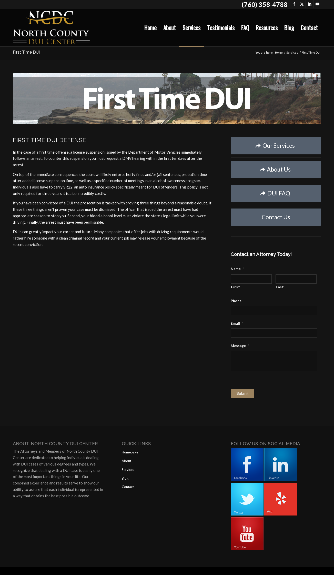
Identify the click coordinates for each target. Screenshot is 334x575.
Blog (125, 478)
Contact (128, 487)
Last (280, 287)
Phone (236, 301)
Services (128, 470)
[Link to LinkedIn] (309, 4)
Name (237, 268)
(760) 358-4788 (265, 4)
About (126, 461)
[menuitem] (150, 27)
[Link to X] (302, 4)
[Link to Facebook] (294, 4)
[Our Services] (276, 145)
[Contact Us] (276, 217)
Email (237, 323)
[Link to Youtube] (317, 4)
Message (240, 345)
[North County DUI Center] (51, 27)
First (235, 287)
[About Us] (276, 169)
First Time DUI (26, 52)
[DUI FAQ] (276, 193)
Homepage (130, 452)
